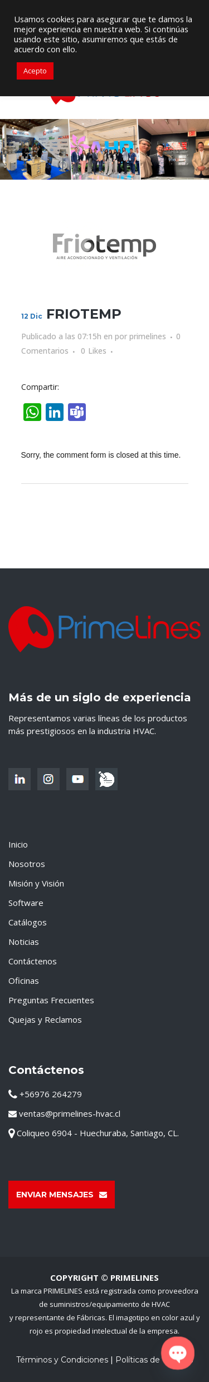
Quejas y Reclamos (45, 1019)
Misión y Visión (36, 883)
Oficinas (23, 980)
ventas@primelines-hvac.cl (64, 1113)
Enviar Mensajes (61, 1195)
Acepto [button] (35, 71)
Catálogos (27, 922)
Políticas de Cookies (154, 1360)
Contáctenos (32, 961)
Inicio (18, 844)
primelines (147, 336)
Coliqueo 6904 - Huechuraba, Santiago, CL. (93, 1132)
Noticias (23, 941)
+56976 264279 (45, 1093)
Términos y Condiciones (62, 1360)
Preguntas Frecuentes (51, 999)
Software (25, 902)
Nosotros (26, 863)
